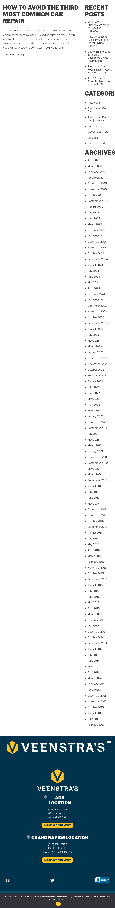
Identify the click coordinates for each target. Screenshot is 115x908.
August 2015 (95, 585)
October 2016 (96, 521)
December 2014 (97, 631)
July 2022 (93, 387)
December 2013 (97, 695)
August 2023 (95, 329)
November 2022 (97, 364)
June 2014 (94, 660)
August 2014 (95, 649)
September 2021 (97, 427)
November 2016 (97, 515)
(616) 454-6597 (57, 844)
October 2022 (96, 369)
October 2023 (96, 317)
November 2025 (97, 189)
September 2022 (98, 375)
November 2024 (97, 247)
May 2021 (93, 439)
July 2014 (93, 655)
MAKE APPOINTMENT (57, 825)
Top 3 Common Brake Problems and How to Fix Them (99, 81)
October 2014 (96, 637)
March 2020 (95, 474)
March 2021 (94, 445)
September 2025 (98, 201)
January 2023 (96, 352)
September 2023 (98, 323)
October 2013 (96, 707)
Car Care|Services (98, 131)
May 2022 (93, 398)
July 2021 (93, 433)
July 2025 (93, 212)
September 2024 (98, 259)
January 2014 (95, 689)
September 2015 (97, 579)
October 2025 (96, 195)
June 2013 (94, 718)
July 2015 (93, 590)
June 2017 (93, 497)
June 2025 (94, 218)
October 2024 (96, 253)
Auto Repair (94, 102)
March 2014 (95, 678)
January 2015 (95, 625)
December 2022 (97, 358)
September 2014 (97, 643)
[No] (111, 900)
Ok (58, 904)
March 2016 (95, 555)
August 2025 (95, 206)
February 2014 (96, 683)
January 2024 (96, 299)
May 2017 (93, 503)
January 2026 (96, 177)
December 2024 (97, 241)
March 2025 (95, 224)
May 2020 (94, 468)
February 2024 (96, 294)
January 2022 (95, 416)
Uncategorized (96, 143)
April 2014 (94, 672)
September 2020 (98, 462)
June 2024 (94, 276)
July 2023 (93, 334)
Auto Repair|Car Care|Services (97, 119)
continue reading (15, 54)
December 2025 (97, 183)
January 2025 (96, 235)
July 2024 (93, 270)
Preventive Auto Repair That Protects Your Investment (100, 69)
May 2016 (93, 544)
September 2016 (97, 526)
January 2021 (95, 451)
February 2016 (96, 561)
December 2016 (97, 509)
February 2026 (96, 171)
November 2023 (97, 311)
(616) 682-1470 (57, 809)
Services (93, 137)
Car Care (93, 126)
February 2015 (96, 620)
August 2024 (95, 265)
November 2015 (97, 567)
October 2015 (96, 573)
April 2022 (94, 404)
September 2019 (97, 480)
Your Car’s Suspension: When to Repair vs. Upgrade (98, 26)
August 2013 (95, 713)
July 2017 (93, 492)
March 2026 (95, 166)
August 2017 (95, 486)
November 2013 (97, 701)
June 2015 (94, 596)
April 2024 (94, 288)
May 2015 (93, 602)
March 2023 (95, 346)
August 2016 (95, 532)
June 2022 (94, 393)
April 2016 (94, 550)
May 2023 (93, 340)
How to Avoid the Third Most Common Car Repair (41, 14)
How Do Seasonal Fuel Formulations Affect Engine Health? (98, 41)
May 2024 (93, 282)
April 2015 (94, 608)
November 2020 (97, 457)
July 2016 (93, 538)
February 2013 (96, 724)
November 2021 (97, 422)
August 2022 (95, 381)
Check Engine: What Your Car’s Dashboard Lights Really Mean (99, 56)
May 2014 (93, 666)
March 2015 (95, 614)
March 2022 (95, 410)
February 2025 (96, 230)
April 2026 (94, 160)
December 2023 (97, 305)
